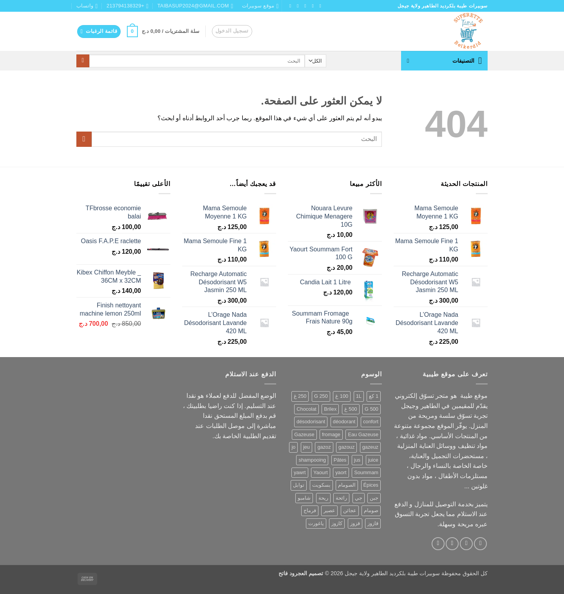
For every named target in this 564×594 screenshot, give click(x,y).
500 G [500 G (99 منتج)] (371, 409)
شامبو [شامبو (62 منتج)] (304, 498)
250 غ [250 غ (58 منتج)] (300, 396)
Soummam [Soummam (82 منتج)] (366, 472)
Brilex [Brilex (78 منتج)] (330, 409)
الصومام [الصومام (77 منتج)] (347, 485)
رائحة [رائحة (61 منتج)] (341, 498)
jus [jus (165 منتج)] (357, 460)
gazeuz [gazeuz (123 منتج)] (370, 447)
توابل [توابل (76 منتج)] (298, 485)
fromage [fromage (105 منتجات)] (331, 434)
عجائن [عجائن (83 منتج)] (349, 510)
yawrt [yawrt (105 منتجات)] (300, 472)
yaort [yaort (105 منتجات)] (340, 472)
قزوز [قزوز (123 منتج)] (355, 523)
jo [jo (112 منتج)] (293, 447)
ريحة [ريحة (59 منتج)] (323, 498)
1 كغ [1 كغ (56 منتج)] (373, 396)
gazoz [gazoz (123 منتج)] (324, 447)
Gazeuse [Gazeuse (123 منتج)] (304, 434)
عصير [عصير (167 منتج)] (329, 510)
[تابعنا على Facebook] (318, 6)
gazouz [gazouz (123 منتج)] (346, 447)
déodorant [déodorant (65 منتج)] (344, 421)
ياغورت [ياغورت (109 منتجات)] (316, 523)
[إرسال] (82, 61)
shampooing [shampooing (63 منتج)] (312, 460)
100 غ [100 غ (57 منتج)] (341, 396)
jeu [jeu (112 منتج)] (306, 447)
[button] (232, 31)
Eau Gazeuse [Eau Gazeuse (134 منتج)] (363, 434)
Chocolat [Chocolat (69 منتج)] (306, 409)
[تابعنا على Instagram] (311, 6)
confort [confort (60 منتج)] (370, 421)
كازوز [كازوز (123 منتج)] (336, 523)
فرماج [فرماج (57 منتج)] (310, 510)
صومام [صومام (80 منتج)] (371, 510)
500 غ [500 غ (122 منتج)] (350, 409)
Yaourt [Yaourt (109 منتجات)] (320, 472)
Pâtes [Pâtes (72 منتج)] (340, 460)
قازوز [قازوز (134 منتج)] (372, 523)
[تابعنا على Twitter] (296, 6)
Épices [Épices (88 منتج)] (370, 485)
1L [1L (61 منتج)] (359, 396)
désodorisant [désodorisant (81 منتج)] (310, 421)
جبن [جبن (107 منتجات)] (374, 498)
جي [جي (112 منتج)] (358, 498)
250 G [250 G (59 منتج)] (321, 396)
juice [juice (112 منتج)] (373, 460)
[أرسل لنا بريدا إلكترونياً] (288, 6)
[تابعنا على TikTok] (304, 6)
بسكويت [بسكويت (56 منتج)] (321, 485)
